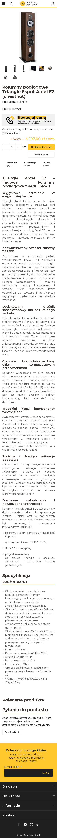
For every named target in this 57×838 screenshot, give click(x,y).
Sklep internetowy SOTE (28, 835)
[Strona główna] (28, 3)
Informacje (28, 805)
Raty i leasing (41, 154)
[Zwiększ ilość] (5, 147)
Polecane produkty (23, 699)
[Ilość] (12, 147)
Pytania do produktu (25, 709)
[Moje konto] (53, 3)
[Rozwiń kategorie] (3, 3)
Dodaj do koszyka (41, 147)
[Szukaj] (11, 3)
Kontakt (9, 815)
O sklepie (28, 786)
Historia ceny (11, 108)
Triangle (22, 101)
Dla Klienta (28, 796)
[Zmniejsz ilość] (18, 147)
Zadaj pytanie (12, 732)
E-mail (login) (12, 766)
